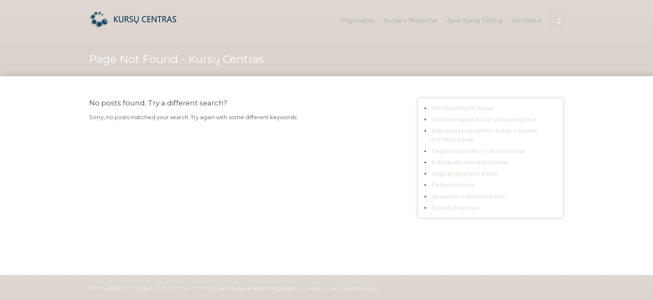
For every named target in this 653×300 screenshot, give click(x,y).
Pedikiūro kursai (453, 184)
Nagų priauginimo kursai (465, 173)
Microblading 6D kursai (463, 108)
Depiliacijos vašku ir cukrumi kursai (478, 151)
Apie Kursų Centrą (474, 20)
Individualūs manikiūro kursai (470, 162)
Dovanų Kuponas (455, 207)
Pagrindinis (357, 20)
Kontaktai (526, 20)
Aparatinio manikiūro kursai (468, 196)
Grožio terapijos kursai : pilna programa (484, 119)
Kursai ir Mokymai (410, 20)
